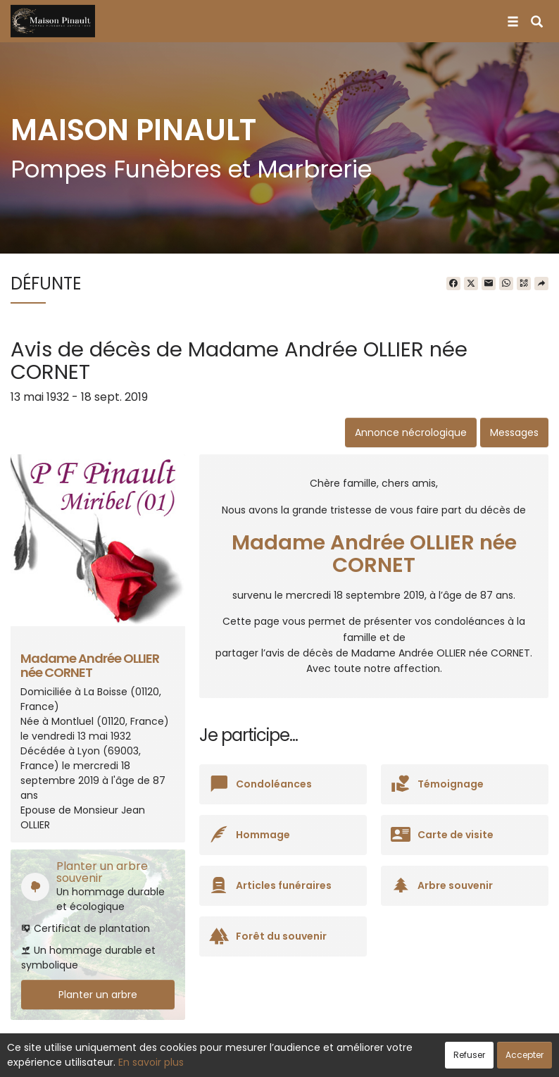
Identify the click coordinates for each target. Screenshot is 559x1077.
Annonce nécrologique (411, 432)
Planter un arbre (97, 995)
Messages (514, 432)
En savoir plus (151, 1062)
